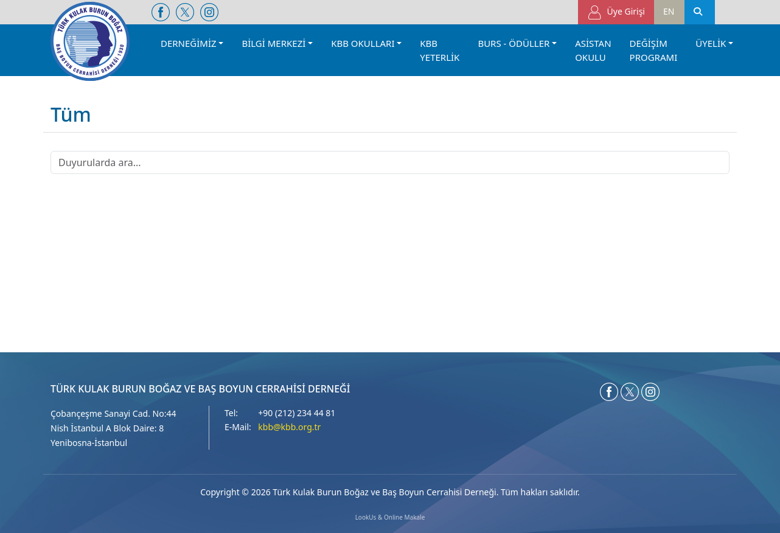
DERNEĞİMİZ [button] (189, 43)
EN (668, 11)
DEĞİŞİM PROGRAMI (654, 50)
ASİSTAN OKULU (593, 50)
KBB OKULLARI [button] (362, 43)
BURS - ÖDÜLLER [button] (513, 43)
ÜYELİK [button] (710, 43)
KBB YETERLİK (439, 50)
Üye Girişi (616, 12)
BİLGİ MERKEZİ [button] (273, 43)
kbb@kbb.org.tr (289, 427)
